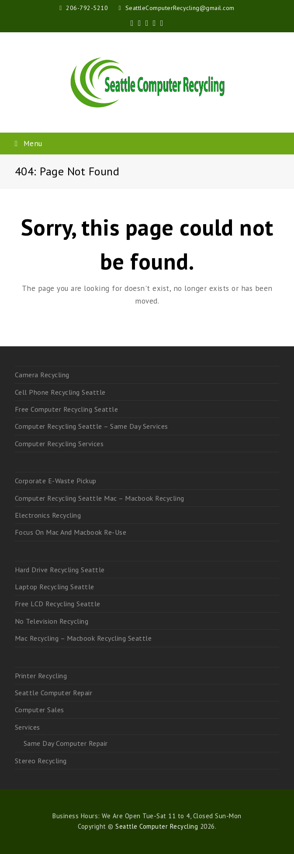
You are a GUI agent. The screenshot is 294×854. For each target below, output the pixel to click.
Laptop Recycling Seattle (54, 586)
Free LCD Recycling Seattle (57, 603)
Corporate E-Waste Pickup (56, 480)
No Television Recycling (52, 621)
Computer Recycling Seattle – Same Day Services (91, 426)
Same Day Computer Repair (66, 743)
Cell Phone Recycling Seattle (60, 392)
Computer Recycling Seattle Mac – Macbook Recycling (99, 498)
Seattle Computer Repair (54, 692)
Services (27, 727)
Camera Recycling (42, 374)
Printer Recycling (41, 675)
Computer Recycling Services (59, 443)
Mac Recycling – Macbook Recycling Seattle (83, 638)
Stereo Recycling (41, 760)
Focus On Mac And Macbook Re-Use (71, 532)
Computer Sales (39, 709)
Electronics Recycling (48, 515)
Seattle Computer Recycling (156, 826)
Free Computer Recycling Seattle (66, 409)
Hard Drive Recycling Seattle (60, 569)
